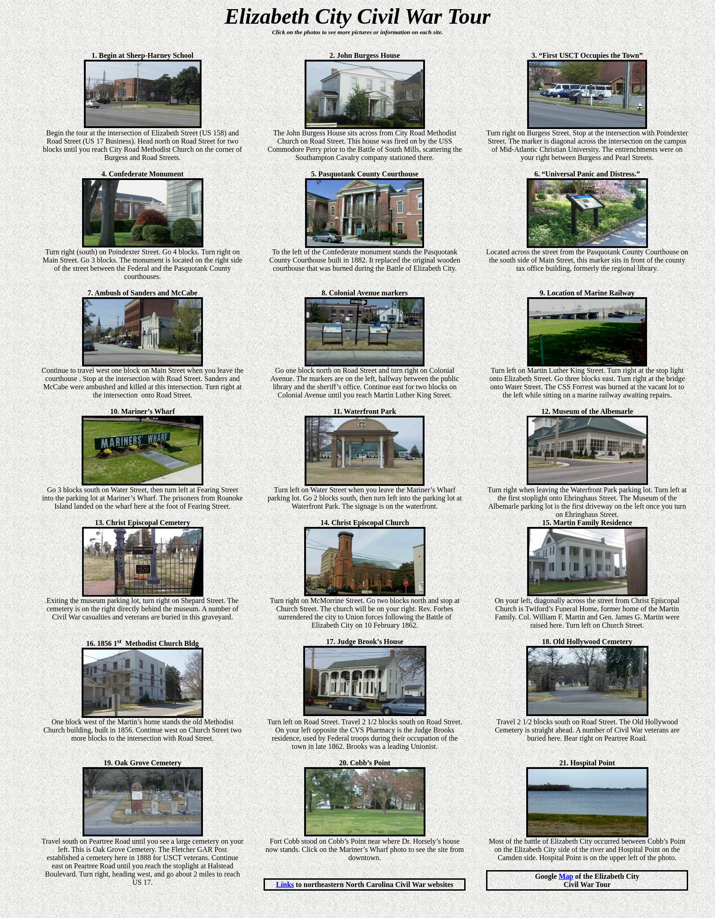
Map (566, 876)
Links (285, 884)
